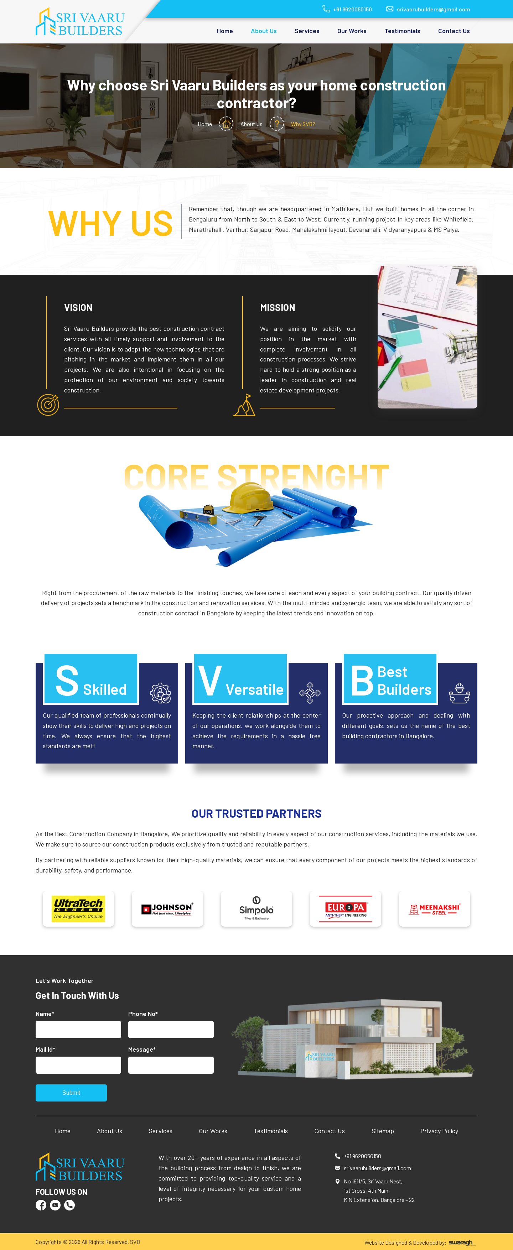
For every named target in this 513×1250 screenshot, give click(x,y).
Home (225, 31)
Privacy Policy (439, 1131)
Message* (142, 1049)
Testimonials (402, 31)
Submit (71, 1093)
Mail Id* (45, 1049)
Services (160, 1131)
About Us (109, 1131)
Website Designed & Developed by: (420, 1242)
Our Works (352, 31)
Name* (45, 1013)
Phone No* (143, 1013)
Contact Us (454, 31)
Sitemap (383, 1131)
